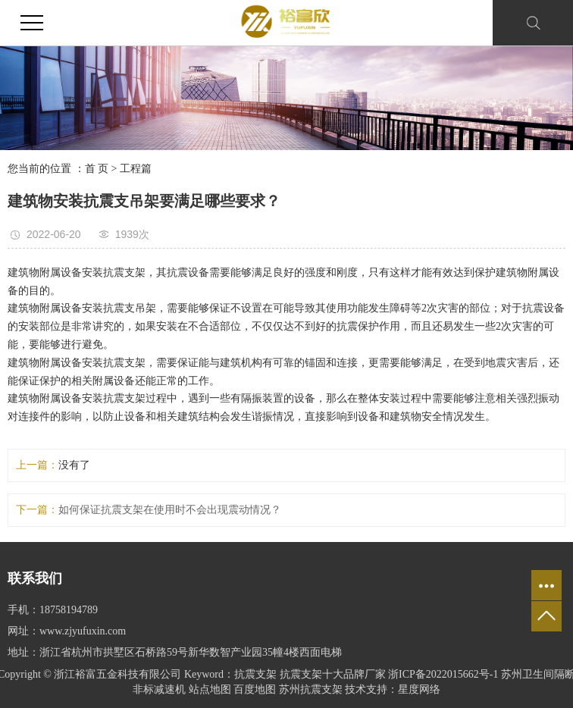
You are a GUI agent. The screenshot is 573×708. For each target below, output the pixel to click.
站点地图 (210, 689)
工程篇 (136, 168)
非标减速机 (159, 689)
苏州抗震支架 (311, 689)
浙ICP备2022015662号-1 (443, 674)
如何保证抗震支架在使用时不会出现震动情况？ (169, 509)
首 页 (97, 168)
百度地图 (254, 689)
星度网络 (419, 689)
